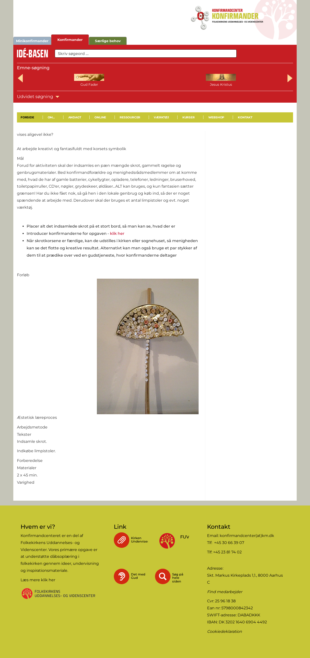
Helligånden (155, 84)
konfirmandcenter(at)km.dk (247, 535)
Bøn (208, 84)
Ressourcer (130, 117)
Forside (27, 117)
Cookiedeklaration (224, 631)
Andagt (74, 117)
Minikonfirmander (32, 41)
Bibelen (262, 84)
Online (100, 117)
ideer (66, 563)
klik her (117, 233)
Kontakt (245, 117)
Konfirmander (70, 40)
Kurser (188, 117)
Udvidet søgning (38, 96)
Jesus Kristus (101, 84)
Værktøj (161, 117)
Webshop (216, 117)
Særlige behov (108, 41)
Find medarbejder (224, 591)
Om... (51, 117)
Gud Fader (47, 84)
